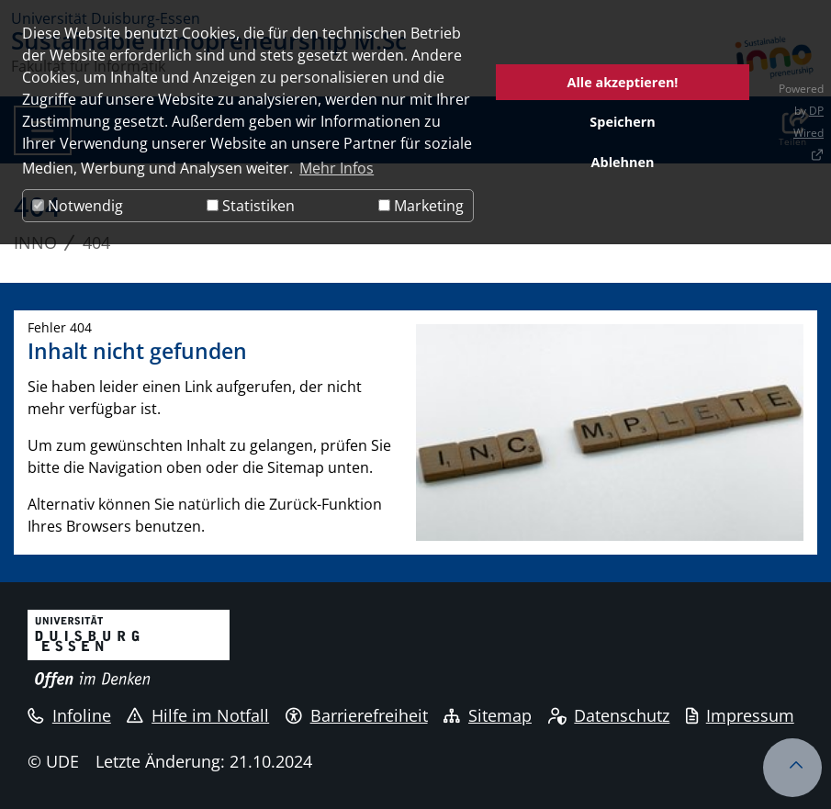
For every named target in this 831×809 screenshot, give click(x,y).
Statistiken (251, 206)
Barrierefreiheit (357, 715)
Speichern (622, 121)
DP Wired (808, 121)
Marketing (421, 206)
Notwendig (77, 206)
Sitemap (488, 715)
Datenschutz (609, 715)
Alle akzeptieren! (623, 82)
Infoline (69, 715)
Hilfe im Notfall (198, 715)
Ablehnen (623, 162)
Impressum (740, 715)
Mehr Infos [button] (336, 168)
